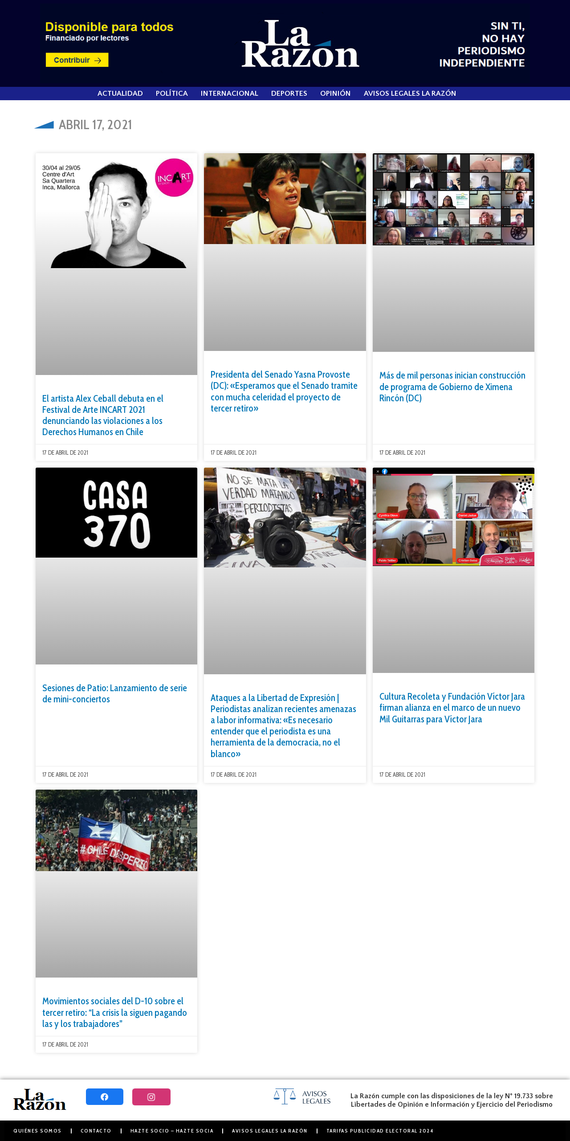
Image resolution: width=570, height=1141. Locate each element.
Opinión (335, 94)
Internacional (229, 94)
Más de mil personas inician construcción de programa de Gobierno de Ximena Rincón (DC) (452, 386)
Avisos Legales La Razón (410, 94)
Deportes (289, 94)
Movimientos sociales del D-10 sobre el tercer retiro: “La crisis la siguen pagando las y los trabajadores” (114, 1012)
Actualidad (120, 94)
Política (172, 94)
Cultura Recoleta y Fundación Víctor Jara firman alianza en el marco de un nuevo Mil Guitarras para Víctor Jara (452, 707)
